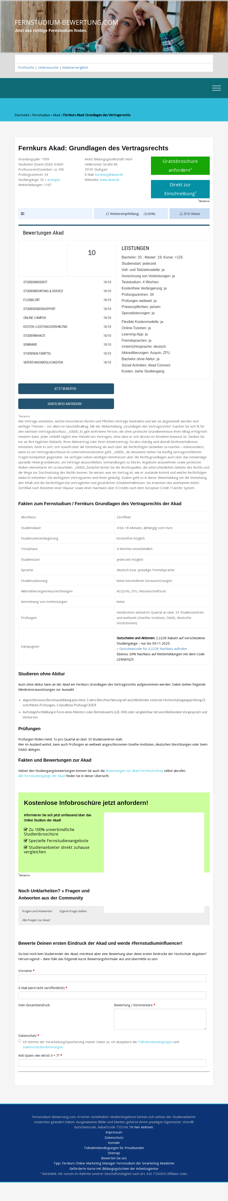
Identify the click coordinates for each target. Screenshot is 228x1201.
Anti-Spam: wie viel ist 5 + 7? (41, 1071)
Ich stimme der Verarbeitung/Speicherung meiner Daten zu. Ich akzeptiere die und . (101, 1060)
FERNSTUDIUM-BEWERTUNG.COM (68, 22)
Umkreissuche (49, 68)
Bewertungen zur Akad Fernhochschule (138, 783)
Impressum (114, 1149)
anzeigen (55, 181)
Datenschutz (29, 1051)
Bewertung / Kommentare (135, 1020)
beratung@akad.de (110, 176)
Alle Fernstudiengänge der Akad (42, 788)
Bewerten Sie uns (113, 1176)
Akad (57, 116)
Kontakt (114, 1160)
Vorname (26, 985)
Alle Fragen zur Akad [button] (36, 934)
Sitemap (114, 1170)
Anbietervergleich (77, 68)
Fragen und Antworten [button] (37, 925)
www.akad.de (111, 181)
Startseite (22, 116)
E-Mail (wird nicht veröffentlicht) (43, 1003)
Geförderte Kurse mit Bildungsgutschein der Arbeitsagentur (114, 1186)
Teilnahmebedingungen (161, 1057)
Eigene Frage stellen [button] (73, 925)
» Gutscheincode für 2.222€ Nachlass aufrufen (152, 658)
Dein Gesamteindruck (34, 1020)
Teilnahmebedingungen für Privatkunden (114, 1165)
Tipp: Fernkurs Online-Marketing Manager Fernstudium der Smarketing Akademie (114, 1181)
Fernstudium (42, 116)
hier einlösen (145, 1144)
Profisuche (26, 68)
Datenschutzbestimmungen (44, 1063)
